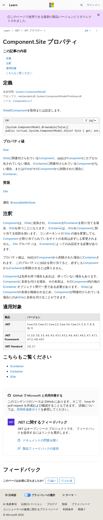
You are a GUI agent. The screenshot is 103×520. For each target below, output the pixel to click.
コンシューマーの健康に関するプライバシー (29, 509)
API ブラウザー (33, 30)
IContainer (40, 163)
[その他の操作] (96, 31)
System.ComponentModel (31, 91)
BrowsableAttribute (23, 202)
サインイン (93, 5)
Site (5, 191)
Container (16, 371)
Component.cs (21, 101)
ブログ (51, 504)
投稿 (64, 504)
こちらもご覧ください (19, 73)
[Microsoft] (51, 5)
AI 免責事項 (10, 504)
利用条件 (68, 509)
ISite (6, 110)
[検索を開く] (81, 5)
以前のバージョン (31, 504)
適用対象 (11, 68)
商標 (80, 509)
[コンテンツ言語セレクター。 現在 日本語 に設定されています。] (10, 495)
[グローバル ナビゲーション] (4, 5)
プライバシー (79, 504)
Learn (7, 30)
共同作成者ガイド (29, 409)
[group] (51, 129)
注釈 (8, 63)
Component (19, 110)
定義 (8, 58)
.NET (17, 30)
